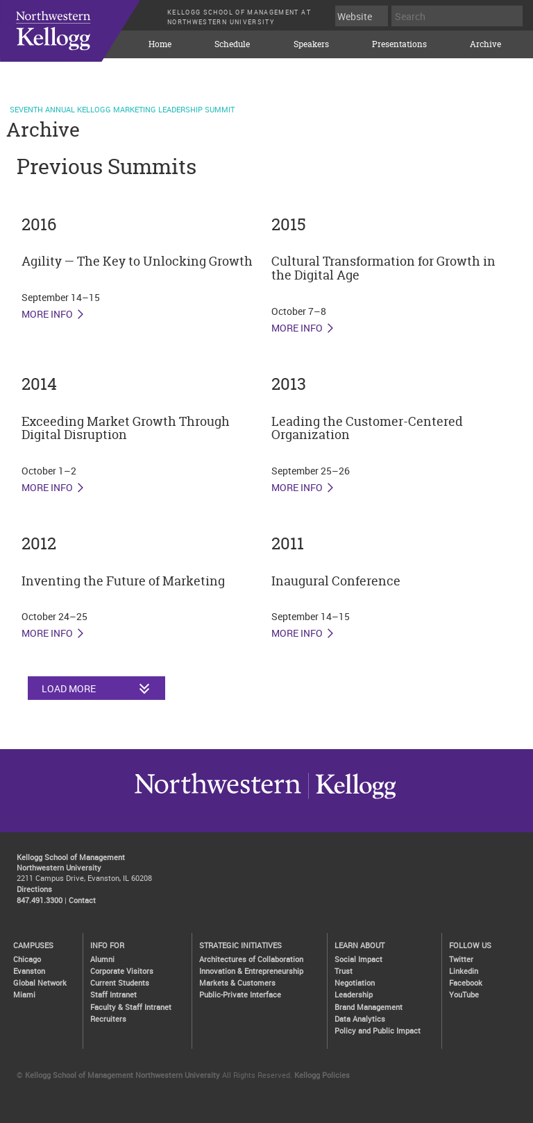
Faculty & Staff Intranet (130, 1007)
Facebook (465, 982)
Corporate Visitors (121, 971)
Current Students (119, 982)
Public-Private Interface (240, 994)
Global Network (40, 982)
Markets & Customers (237, 982)
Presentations (399, 44)
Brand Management (369, 1007)
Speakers (311, 44)
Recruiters (108, 1018)
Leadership (354, 994)
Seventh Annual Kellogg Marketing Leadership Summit (122, 109)
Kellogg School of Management (71, 857)
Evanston (29, 971)
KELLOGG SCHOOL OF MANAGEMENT (83, 41)
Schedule (232, 44)
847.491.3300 (39, 900)
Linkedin (463, 971)
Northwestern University (352, 798)
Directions (34, 889)
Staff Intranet (113, 994)
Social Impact (358, 959)
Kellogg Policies (322, 1075)
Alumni (102, 959)
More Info (47, 314)
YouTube (464, 994)
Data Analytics (360, 1018)
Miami (24, 994)
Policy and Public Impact (378, 1030)
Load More (69, 688)
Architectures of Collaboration (251, 959)
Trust (344, 971)
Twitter (461, 959)
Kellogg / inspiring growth (218, 798)
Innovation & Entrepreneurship (251, 971)
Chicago (27, 959)
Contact (82, 900)
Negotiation (355, 982)
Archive (485, 44)
